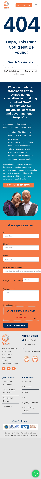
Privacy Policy (16, 435)
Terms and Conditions (29, 435)
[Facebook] (3, 368)
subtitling (18, 176)
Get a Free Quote (23, 5)
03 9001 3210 (30, 344)
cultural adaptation (29, 170)
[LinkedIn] (9, 368)
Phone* (6, 244)
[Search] (5, 67)
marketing (26, 176)
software (6, 179)
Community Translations (7, 383)
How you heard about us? (13, 281)
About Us (27, 382)
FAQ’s (26, 392)
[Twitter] (14, 368)
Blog (25, 397)
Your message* (9, 289)
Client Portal (30, 340)
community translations (12, 170)
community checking (11, 173)
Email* (5, 256)
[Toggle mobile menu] (36, 5)
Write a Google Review (29, 409)
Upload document (10, 305)
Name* (6, 232)
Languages (7, 406)
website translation (21, 179)
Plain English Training (8, 399)
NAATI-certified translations (20, 167)
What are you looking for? (13, 267)
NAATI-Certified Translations (9, 391)
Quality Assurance (31, 403)
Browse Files (21, 317)
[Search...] (20, 67)
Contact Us (28, 387)
